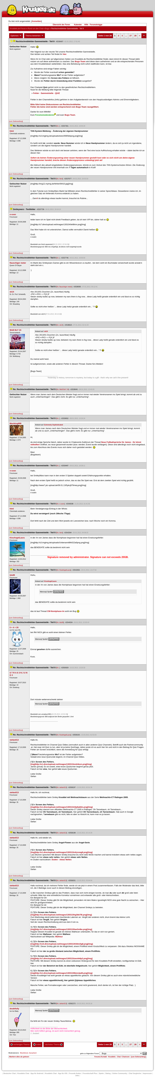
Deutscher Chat (9, 1073)
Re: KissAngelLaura (63, 570)
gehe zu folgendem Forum (89, 1053)
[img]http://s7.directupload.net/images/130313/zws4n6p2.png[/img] (61, 958)
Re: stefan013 (61, 787)
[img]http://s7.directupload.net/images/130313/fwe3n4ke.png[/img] (61, 929)
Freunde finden (75, 1073)
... (126, 35)
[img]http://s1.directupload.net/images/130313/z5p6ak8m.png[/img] (61, 807)
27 (130, 35)
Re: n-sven (60, 504)
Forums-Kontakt (100, 1057)
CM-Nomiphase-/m (55, 611)
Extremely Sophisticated (53, 425)
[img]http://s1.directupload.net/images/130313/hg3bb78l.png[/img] (61, 915)
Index (37, 1044)
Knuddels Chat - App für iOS (56, 1073)
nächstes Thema (54, 1044)
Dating (107, 1073)
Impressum (147, 1073)
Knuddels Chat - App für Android (30, 1073)
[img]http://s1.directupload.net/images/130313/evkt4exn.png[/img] (61, 764)
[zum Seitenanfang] (16, 121)
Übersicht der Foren (61, 25)
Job (77, 1075)
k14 (46, 331)
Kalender (78, 25)
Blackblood (24, 1053)
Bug (47, 28)
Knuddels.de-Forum (18, 28)
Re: (57, 126)
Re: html (59, 179)
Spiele (101, 1073)
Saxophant (32, 1053)
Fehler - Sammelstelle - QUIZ (46, 93)
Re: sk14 (59, 325)
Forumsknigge (96, 25)
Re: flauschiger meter (64, 287)
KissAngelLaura (50, 581)
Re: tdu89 (59, 622)
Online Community (119, 1073)
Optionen (16, 35)
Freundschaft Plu (90, 1073)
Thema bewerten (34, 35)
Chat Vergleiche (135, 1073)
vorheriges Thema (20, 1044)
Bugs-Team (80, 61)
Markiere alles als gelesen (19, 1057)
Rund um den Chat (35, 28)
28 (135, 35)
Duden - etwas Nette (61, 859)
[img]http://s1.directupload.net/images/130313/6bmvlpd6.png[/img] (61, 973)
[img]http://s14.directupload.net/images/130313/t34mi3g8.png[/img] (61, 944)
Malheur (59, 936)
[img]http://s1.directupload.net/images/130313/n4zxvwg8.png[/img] (61, 852)
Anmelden (36, 21)
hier (64, 54)
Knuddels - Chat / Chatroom (119, 1057)
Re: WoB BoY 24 (62, 389)
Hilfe (86, 25)
